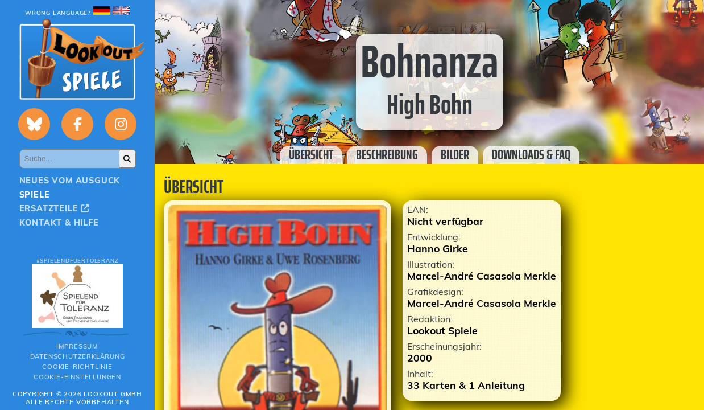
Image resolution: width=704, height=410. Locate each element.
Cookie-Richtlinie (77, 367)
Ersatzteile (54, 208)
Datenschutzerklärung (77, 356)
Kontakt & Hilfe (59, 223)
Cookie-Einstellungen (77, 377)
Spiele (34, 195)
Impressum (77, 346)
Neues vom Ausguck (70, 180)
